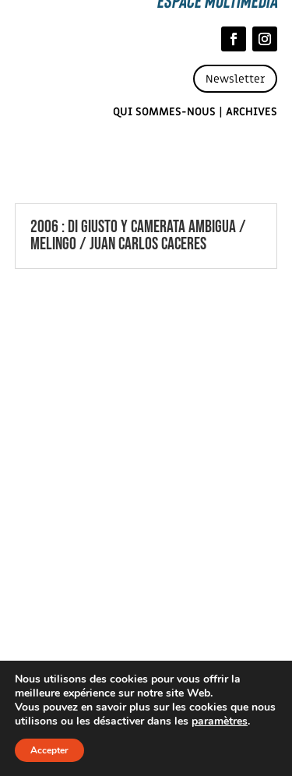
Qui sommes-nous (164, 111)
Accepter (49, 750)
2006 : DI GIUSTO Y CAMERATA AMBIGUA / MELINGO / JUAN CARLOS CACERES (138, 236)
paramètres (220, 721)
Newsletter (235, 79)
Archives (251, 111)
